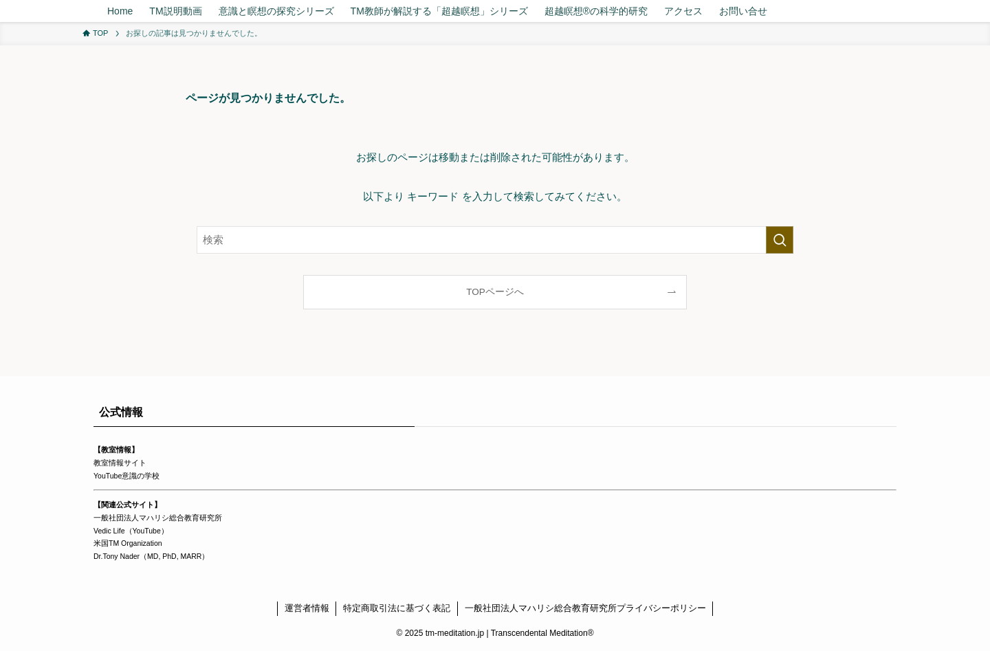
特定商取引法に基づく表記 (396, 608)
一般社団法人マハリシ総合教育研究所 (158, 518)
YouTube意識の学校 (127, 476)
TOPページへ (495, 292)
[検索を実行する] (779, 240)
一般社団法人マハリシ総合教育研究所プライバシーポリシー (585, 608)
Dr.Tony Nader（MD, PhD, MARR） (151, 556)
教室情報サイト (120, 463)
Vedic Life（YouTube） (131, 531)
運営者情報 (307, 608)
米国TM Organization (128, 543)
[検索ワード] (495, 240)
